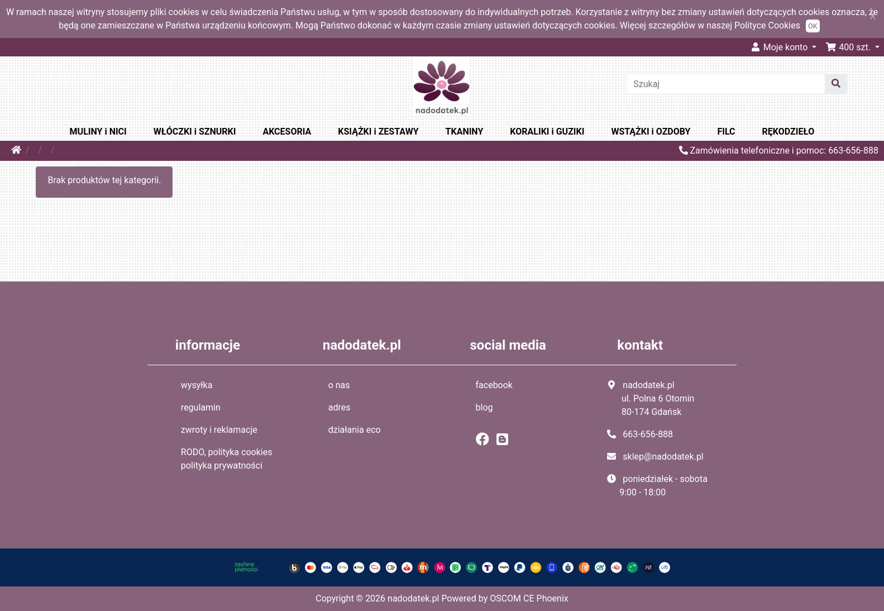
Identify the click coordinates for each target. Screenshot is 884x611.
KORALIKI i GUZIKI (547, 131)
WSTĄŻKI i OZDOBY (650, 131)
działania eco (354, 429)
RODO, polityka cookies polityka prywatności (227, 459)
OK (813, 26)
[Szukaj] (725, 83)
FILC (726, 131)
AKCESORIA (286, 131)
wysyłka (197, 385)
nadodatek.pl (413, 598)
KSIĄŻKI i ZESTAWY (378, 131)
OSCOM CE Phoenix (529, 598)
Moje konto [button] (780, 47)
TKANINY (465, 131)
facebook (494, 385)
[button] (852, 47)
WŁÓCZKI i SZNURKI (195, 131)
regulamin (201, 407)
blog (484, 407)
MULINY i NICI (98, 131)
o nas (339, 385)
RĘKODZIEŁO (788, 131)
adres (339, 407)
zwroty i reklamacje (219, 429)
